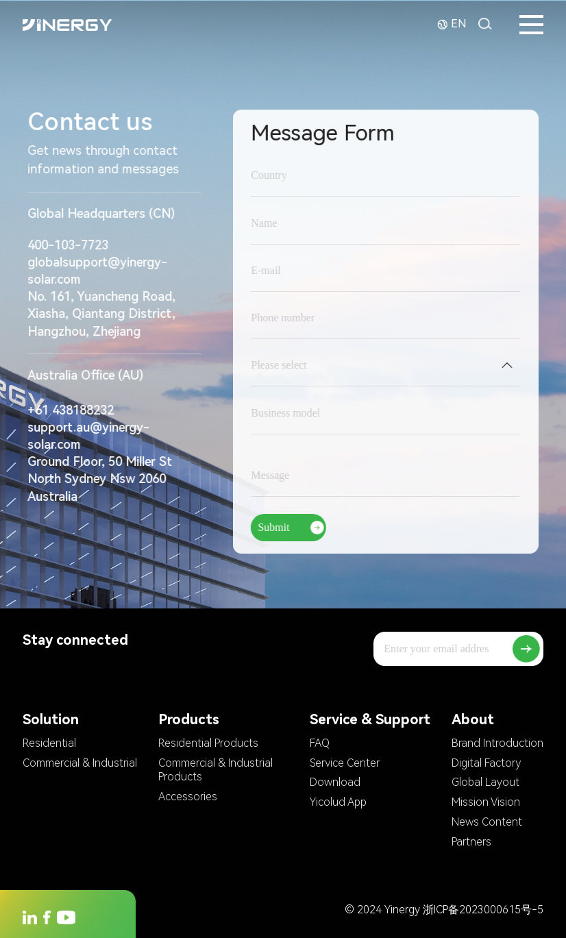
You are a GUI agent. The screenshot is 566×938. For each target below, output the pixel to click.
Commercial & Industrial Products (215, 770)
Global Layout (485, 782)
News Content (487, 821)
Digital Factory (486, 762)
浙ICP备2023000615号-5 (483, 909)
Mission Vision (486, 802)
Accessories (187, 796)
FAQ (320, 743)
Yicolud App (338, 802)
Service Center (345, 762)
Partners (471, 841)
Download (335, 782)
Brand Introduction (497, 743)
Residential (49, 743)
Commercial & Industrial (80, 762)
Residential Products (208, 743)
